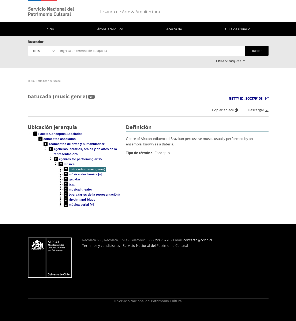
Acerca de (174, 29)
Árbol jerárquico (110, 29)
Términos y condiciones (101, 245)
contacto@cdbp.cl (197, 240)
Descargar (258, 110)
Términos (41, 81)
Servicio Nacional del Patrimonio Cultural (155, 245)
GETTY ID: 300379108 (246, 98)
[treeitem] (58, 133)
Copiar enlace (225, 110)
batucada (55, 81)
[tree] (75, 172)
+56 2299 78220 (158, 240)
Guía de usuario (237, 29)
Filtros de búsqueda (228, 61)
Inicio (50, 29)
